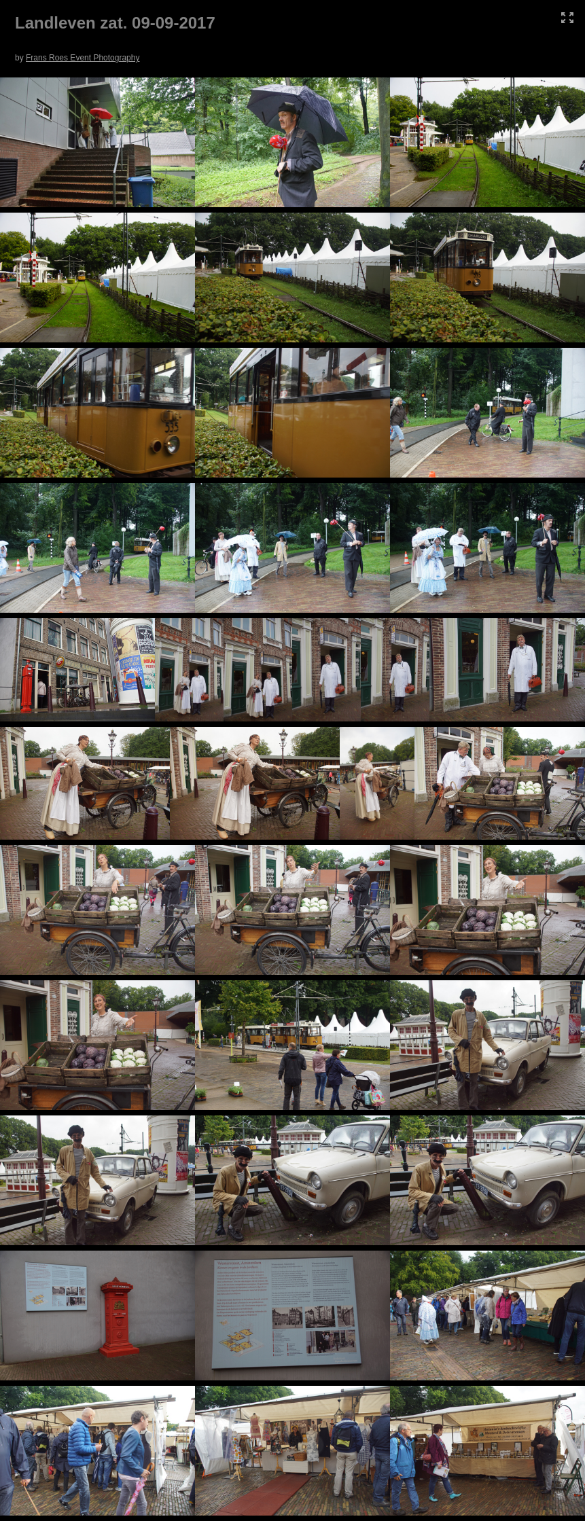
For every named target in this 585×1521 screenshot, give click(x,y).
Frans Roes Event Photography (82, 57)
